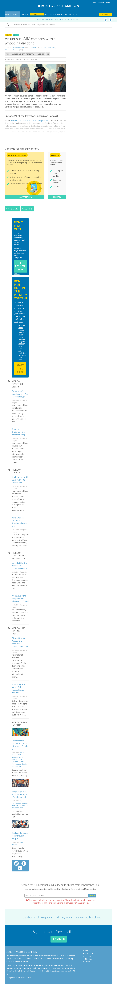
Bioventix (25, 803)
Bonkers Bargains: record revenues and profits (20, 836)
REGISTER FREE (20, 266)
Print (26, 59)
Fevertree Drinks (19, 48)
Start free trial (106, 14)
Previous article (12, 209)
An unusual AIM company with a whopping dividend (20, 598)
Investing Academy (60, 14)
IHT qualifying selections (22, 353)
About (87, 951)
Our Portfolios (37, 14)
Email (18, 59)
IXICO (19, 755)
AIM (7, 54)
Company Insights (12, 14)
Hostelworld (24, 805)
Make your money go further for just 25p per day (58, 20)
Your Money (25, 14)
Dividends (40, 54)
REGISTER (57, 197)
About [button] (108, 3)
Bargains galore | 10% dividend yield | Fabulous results (20, 794)
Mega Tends (21, 336)
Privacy (87, 962)
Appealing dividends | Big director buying (18, 432)
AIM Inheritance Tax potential (23, 54)
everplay (15, 805)
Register (101, 3)
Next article (27, 209)
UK (48, 54)
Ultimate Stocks (22, 326)
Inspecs (33, 48)
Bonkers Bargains (22, 340)
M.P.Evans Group (18, 808)
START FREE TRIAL (25, 197)
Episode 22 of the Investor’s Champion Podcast (20, 566)
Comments (9, 59)
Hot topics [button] (73, 14)
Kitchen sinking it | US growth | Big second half (20, 480)
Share (34, 59)
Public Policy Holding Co (50, 48)
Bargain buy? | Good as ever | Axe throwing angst (20, 394)
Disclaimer (89, 959)
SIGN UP (58, 939)
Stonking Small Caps (22, 346)
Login (94, 3)
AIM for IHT (89, 953)
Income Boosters (22, 331)
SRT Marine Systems (12, 50)
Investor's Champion (58, 6)
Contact (88, 956)
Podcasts (48, 14)
